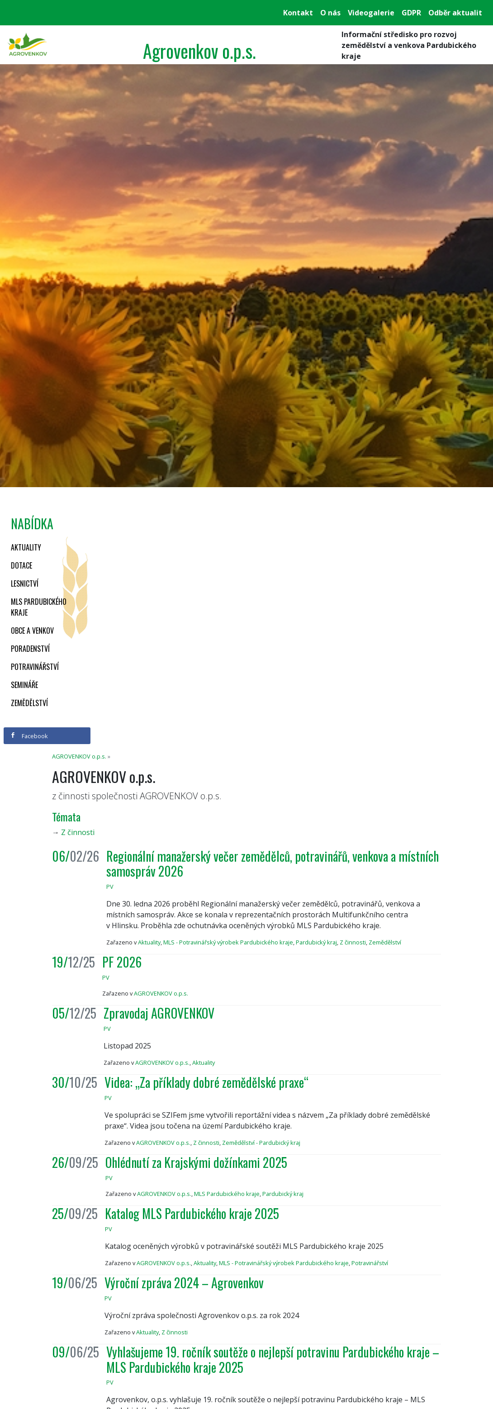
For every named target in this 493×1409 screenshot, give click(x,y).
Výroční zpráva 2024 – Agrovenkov (184, 1282)
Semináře (24, 684)
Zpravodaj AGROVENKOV (159, 1013)
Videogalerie (371, 13)
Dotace (21, 565)
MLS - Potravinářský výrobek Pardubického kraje (228, 942)
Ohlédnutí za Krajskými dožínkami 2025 (196, 1162)
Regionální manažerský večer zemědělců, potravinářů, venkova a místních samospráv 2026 (272, 864)
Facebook (29, 736)
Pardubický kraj (316, 942)
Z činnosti (78, 832)
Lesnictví (24, 583)
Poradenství (30, 648)
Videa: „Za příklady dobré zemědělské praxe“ (206, 1082)
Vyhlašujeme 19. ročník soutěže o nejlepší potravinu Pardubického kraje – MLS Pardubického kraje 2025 (272, 1359)
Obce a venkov (32, 630)
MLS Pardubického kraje (38, 607)
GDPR (411, 13)
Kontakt (298, 13)
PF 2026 (122, 962)
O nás (330, 13)
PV (110, 886)
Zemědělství (29, 702)
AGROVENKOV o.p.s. (79, 756)
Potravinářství (35, 666)
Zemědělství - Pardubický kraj (261, 1143)
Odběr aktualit (455, 13)
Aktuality (26, 547)
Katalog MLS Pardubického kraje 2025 (192, 1213)
